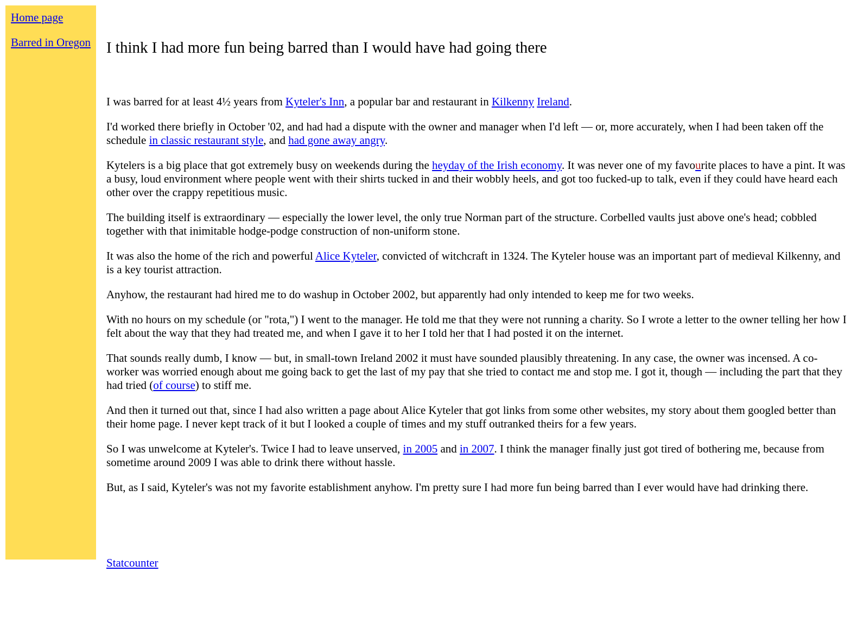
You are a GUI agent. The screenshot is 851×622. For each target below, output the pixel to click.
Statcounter (132, 562)
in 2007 (477, 448)
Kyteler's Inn (314, 101)
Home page (37, 17)
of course (174, 385)
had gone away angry (336, 140)
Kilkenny (513, 101)
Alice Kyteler (346, 255)
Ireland (553, 101)
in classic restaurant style (206, 140)
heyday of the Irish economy (497, 165)
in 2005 (420, 448)
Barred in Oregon (51, 42)
